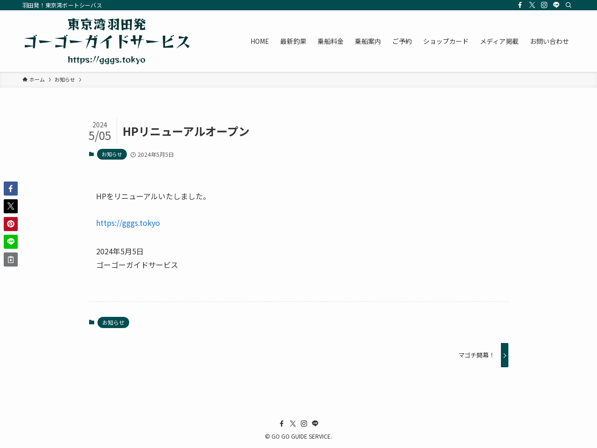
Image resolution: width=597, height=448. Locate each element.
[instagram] (544, 5)
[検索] (568, 5)
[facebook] (520, 5)
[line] (556, 5)
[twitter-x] (532, 5)
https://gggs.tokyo (128, 222)
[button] (11, 189)
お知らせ (112, 154)
